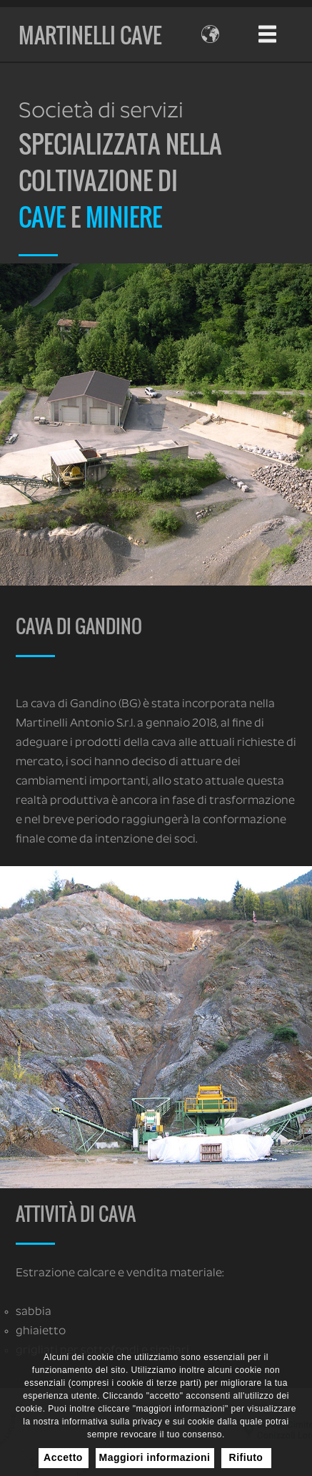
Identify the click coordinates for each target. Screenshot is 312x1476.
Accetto (63, 1457)
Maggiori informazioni (155, 1457)
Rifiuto (246, 1457)
